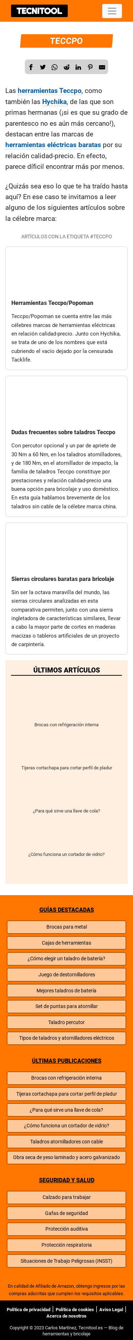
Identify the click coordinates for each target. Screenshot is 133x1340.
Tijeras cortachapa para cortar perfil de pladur (66, 751)
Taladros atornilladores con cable (66, 1142)
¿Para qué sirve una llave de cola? (66, 795)
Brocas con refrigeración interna (66, 708)
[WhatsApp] (55, 66)
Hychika (54, 102)
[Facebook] (31, 66)
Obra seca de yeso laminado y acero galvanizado (66, 1157)
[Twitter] (43, 66)
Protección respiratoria (66, 1245)
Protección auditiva (66, 1229)
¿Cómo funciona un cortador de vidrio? (66, 838)
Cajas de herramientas (66, 943)
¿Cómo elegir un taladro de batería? (66, 959)
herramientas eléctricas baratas (53, 145)
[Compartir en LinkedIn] (78, 66)
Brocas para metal (66, 927)
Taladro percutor (66, 1022)
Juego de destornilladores (66, 975)
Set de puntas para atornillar (66, 1006)
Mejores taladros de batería (66, 991)
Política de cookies (75, 1309)
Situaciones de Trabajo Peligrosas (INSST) (66, 1261)
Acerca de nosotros (66, 1316)
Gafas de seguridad (66, 1213)
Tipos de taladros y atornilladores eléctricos (66, 1038)
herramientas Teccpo (50, 91)
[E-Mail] (102, 66)
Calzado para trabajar (67, 1197)
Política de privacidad (28, 1309)
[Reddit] (67, 66)
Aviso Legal (111, 1309)
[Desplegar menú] (112, 11)
